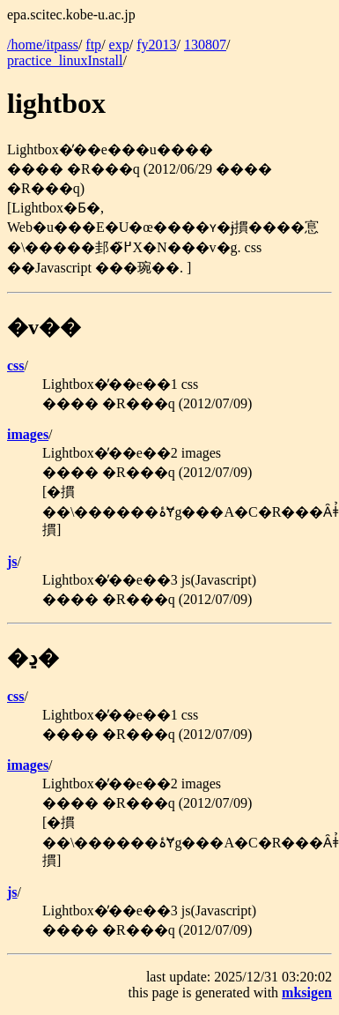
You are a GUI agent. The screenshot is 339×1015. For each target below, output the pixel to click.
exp (119, 44)
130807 (205, 44)
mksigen (307, 992)
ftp (93, 44)
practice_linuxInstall (65, 60)
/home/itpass (42, 44)
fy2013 (156, 44)
